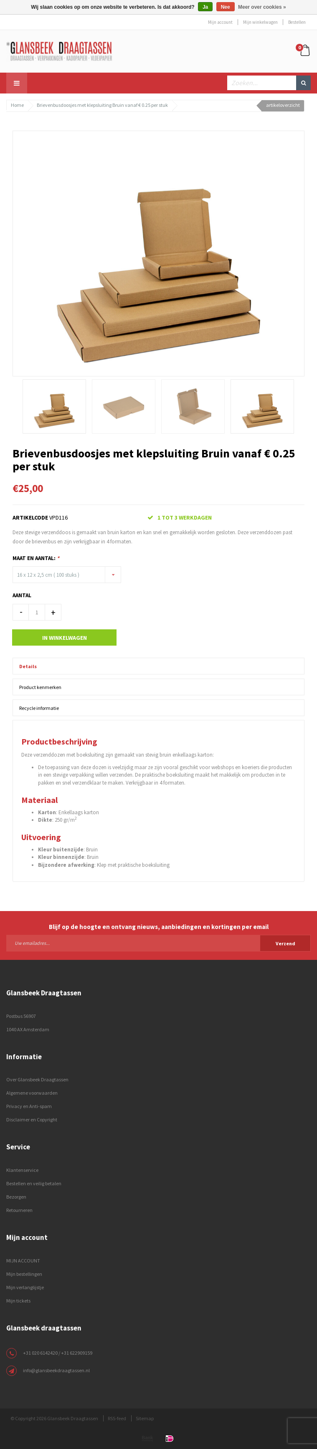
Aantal (22, 595)
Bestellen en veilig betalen (33, 1183)
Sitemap (145, 1418)
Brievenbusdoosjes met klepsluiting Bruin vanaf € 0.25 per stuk (102, 105)
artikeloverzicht (283, 105)
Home (17, 105)
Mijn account (220, 22)
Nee (225, 7)
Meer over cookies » (262, 7)
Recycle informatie (39, 708)
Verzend (285, 943)
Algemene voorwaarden (32, 1093)
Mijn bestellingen (24, 1274)
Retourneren (19, 1210)
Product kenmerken (40, 687)
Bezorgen (16, 1197)
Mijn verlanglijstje (25, 1287)
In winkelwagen (64, 637)
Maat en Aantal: (36, 558)
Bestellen (297, 22)
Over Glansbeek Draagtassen (37, 1079)
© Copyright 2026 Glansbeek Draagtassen (54, 1418)
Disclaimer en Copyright (31, 1119)
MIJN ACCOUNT (23, 1260)
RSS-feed (117, 1418)
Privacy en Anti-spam (29, 1106)
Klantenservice (22, 1170)
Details (28, 666)
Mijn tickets (18, 1301)
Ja (205, 7)
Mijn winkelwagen (260, 22)
